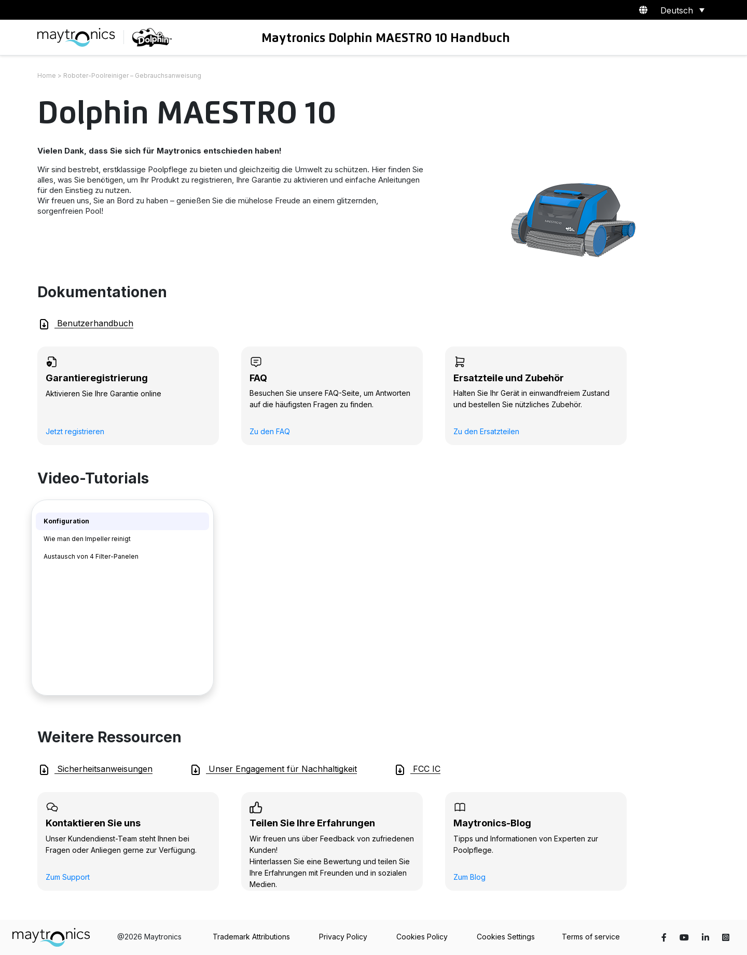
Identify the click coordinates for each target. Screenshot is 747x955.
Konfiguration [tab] (66, 521)
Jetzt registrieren (75, 431)
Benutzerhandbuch (85, 324)
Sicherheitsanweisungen (95, 770)
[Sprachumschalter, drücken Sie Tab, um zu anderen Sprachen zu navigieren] (681, 10)
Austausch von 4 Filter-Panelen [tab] (91, 556)
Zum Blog (469, 877)
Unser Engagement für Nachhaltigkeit (273, 770)
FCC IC (417, 770)
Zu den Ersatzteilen (486, 431)
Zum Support (68, 877)
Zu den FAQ (270, 431)
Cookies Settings (506, 936)
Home (46, 75)
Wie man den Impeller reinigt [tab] (87, 539)
